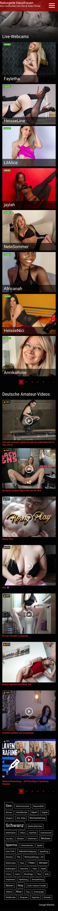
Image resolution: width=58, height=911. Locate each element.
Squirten (35, 897)
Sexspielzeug (38, 879)
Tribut (22, 833)
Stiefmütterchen (35, 826)
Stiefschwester (22, 806)
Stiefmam (32, 838)
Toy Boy (9, 838)
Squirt (34, 812)
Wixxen (9, 812)
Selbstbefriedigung (27, 851)
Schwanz (15, 825)
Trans (34, 869)
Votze (8, 874)
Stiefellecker (21, 812)
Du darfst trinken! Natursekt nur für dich (21, 490)
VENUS (9, 892)
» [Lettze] (53, 382)
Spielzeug (23, 879)
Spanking (44, 851)
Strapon (9, 818)
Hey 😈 (5, 587)
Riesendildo (38, 806)
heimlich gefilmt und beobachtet (18, 733)
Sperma (11, 845)
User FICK (10, 851)
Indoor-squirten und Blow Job (16, 684)
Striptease (10, 879)
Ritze (19, 891)
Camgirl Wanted (46, 905)
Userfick (32, 833)
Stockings (28, 874)
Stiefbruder (11, 897)
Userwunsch (46, 833)
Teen (22, 863)
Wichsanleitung (37, 818)
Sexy (20, 885)
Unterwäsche (27, 845)
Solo (47, 874)
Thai (39, 874)
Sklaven (9, 885)
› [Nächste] (48, 382)
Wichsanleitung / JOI (33, 857)
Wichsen (46, 838)
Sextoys (9, 857)
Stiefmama (11, 833)
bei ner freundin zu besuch (15, 636)
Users (17, 874)
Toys (28, 892)
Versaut (43, 862)
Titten (31, 862)
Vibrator (20, 838)
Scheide (47, 897)
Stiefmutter (11, 863)
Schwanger (39, 892)
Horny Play (7, 539)
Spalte (40, 845)
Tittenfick (23, 869)
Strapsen (24, 897)
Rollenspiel (11, 869)
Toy (18, 856)
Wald (43, 869)
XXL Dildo (21, 818)
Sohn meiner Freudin (36, 885)
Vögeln (44, 812)
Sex (9, 805)
